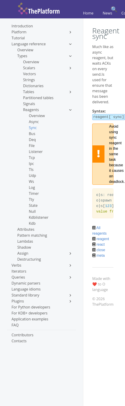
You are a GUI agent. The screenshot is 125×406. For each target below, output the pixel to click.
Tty (31, 199)
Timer (34, 193)
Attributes (25, 229)
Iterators (19, 271)
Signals (29, 103)
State (33, 205)
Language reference (41, 43)
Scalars (47, 67)
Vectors (29, 73)
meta (100, 255)
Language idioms (26, 289)
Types (44, 55)
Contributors (22, 334)
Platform (41, 32)
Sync (33, 127)
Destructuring (29, 259)
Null (32, 211)
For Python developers (31, 307)
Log (32, 187)
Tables (47, 91)
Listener (36, 151)
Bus (32, 133)
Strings (29, 79)
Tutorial (18, 37)
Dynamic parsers (26, 283)
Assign (44, 253)
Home (88, 13)
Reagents (47, 109)
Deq (32, 139)
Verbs (41, 265)
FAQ (15, 325)
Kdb (32, 223)
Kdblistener (38, 217)
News (107, 13)
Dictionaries (33, 85)
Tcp (32, 157)
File (32, 145)
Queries (41, 277)
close (100, 249)
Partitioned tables (38, 97)
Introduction (22, 26)
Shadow (24, 247)
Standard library (41, 295)
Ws (31, 181)
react (100, 244)
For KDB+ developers (30, 313)
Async (34, 121)
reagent (102, 238)
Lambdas (25, 241)
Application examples (30, 319)
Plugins (41, 301)
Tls (31, 169)
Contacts (19, 340)
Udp (32, 175)
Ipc (31, 163)
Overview (25, 49)
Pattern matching (32, 235)
